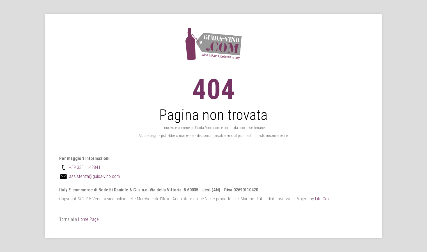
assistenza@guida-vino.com (94, 176)
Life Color (323, 198)
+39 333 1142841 (84, 167)
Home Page (88, 219)
